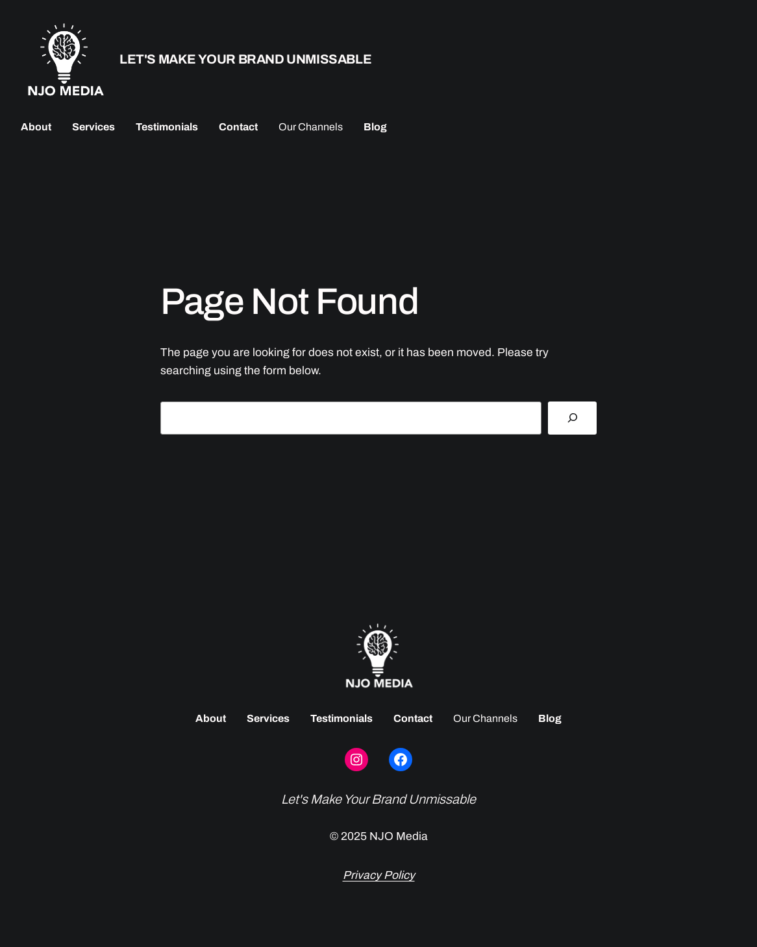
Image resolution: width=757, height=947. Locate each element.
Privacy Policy (379, 875)
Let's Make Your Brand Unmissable (245, 59)
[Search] (572, 418)
